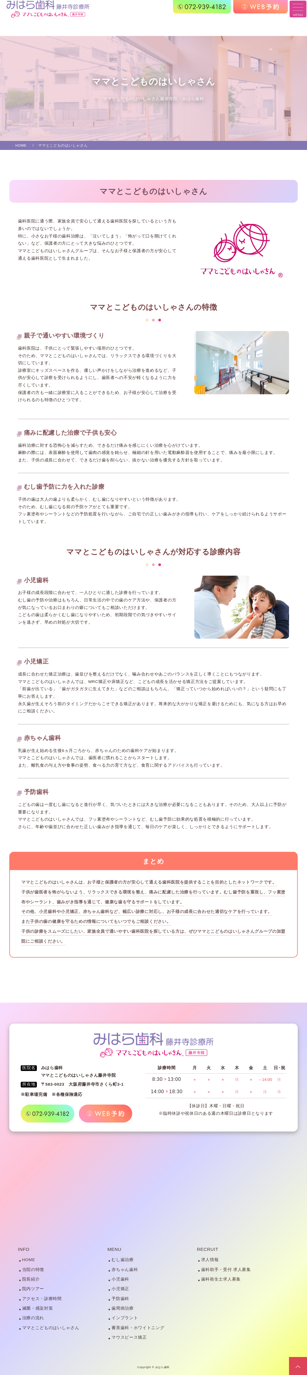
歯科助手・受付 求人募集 (226, 1269)
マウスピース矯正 (129, 1337)
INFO (24, 1249)
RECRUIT (208, 1249)
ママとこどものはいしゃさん (50, 1328)
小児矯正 (120, 1289)
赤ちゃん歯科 (125, 1269)
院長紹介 (31, 1279)
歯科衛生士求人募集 (221, 1279)
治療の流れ (33, 1318)
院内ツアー (33, 1289)
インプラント (125, 1318)
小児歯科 (120, 1279)
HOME (28, 1259)
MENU (114, 1249)
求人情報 (210, 1259)
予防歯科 (120, 1298)
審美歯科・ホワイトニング (138, 1328)
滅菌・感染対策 (37, 1308)
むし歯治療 (122, 1259)
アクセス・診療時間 (42, 1298)
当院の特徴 (33, 1269)
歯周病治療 (122, 1308)
